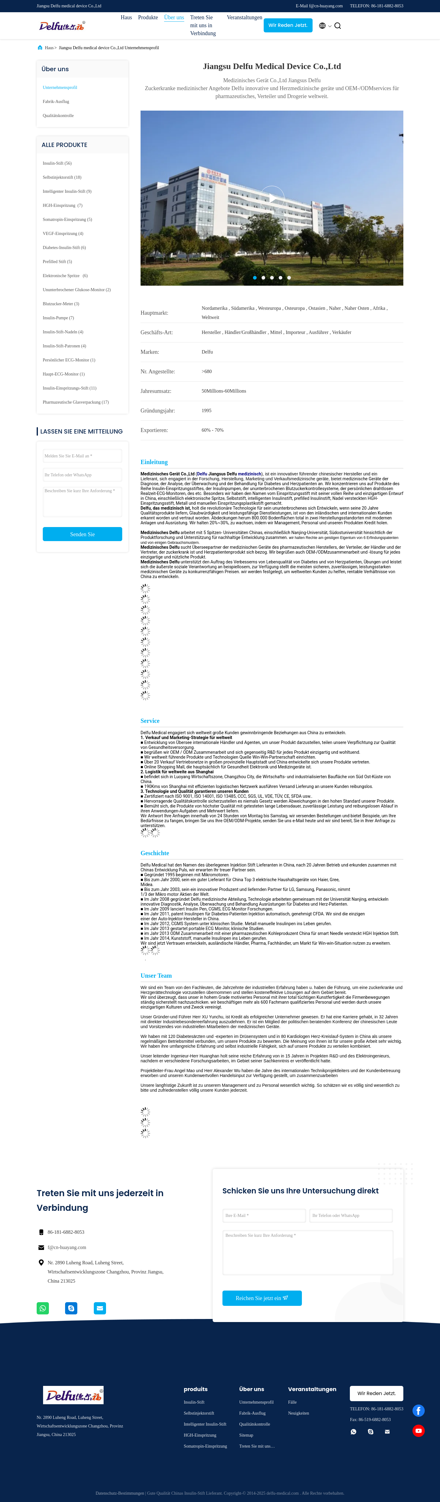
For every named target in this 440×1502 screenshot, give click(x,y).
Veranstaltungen (242, 17)
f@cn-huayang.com (67, 1247)
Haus (126, 17)
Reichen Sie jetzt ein (262, 1298)
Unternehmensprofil (60, 87)
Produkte (148, 17)
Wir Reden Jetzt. (288, 25)
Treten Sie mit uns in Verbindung (203, 25)
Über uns (174, 17)
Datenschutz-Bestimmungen (120, 1493)
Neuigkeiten (298, 1413)
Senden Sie (82, 534)
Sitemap (246, 1435)
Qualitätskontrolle (58, 115)
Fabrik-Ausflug (56, 101)
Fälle (292, 1402)
